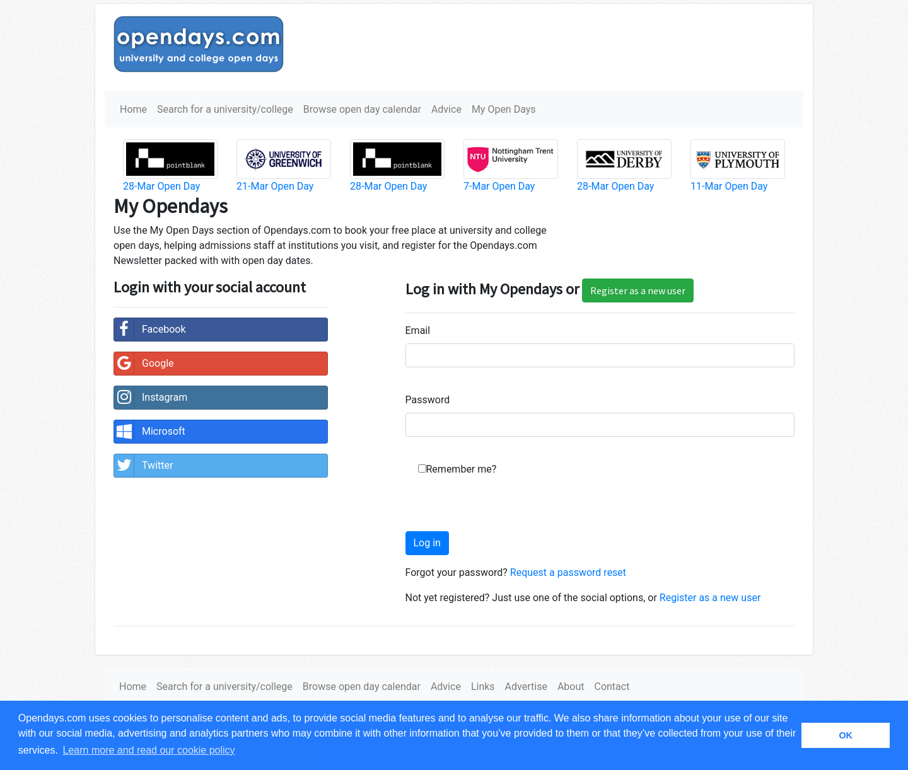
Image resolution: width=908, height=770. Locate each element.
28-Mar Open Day (161, 186)
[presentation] (501, 506)
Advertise (526, 686)
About (571, 686)
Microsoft (149, 431)
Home (133, 109)
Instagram (150, 397)
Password (427, 400)
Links (483, 686)
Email (418, 330)
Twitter (143, 465)
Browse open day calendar (362, 109)
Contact (611, 686)
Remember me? (461, 469)
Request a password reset (568, 572)
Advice (446, 109)
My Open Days (504, 109)
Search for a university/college (225, 109)
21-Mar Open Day (274, 186)
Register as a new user (637, 290)
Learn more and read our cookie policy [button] (149, 750)
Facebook (149, 329)
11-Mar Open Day (728, 186)
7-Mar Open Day (499, 186)
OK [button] (846, 735)
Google (144, 363)
